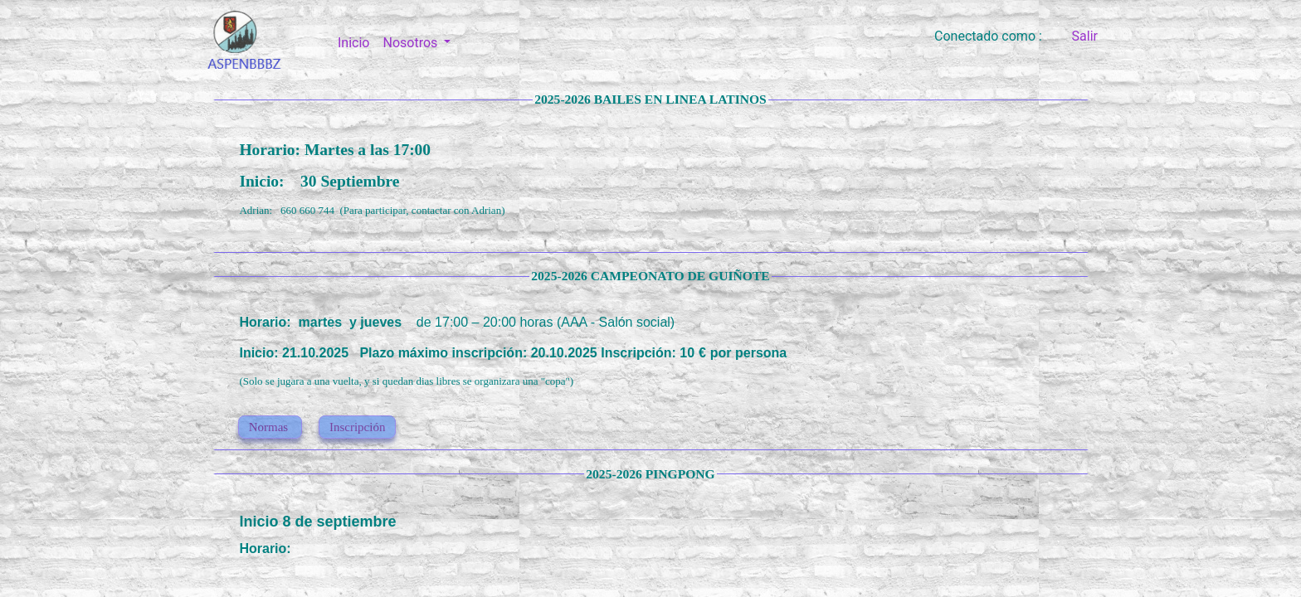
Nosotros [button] (412, 43)
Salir (1085, 36)
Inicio (357, 42)
